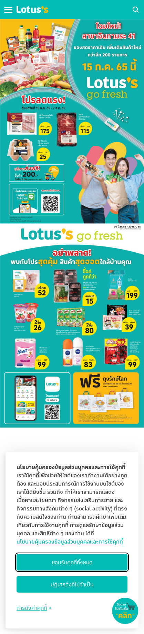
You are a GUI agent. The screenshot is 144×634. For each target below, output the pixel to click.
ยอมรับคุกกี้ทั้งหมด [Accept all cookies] (72, 562)
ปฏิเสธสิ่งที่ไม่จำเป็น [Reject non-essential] (72, 584)
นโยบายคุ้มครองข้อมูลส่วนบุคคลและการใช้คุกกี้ (70, 541)
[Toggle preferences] (34, 607)
